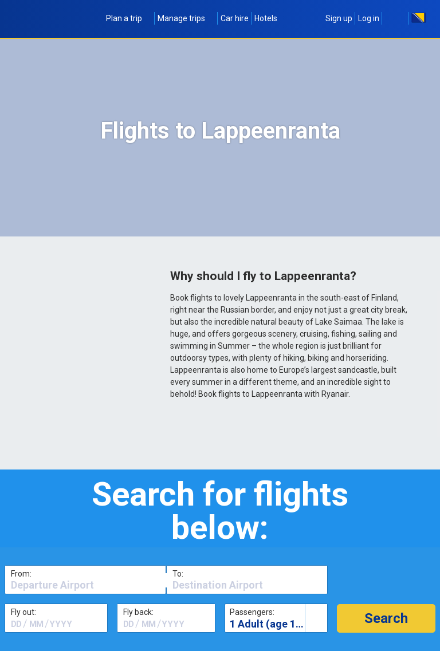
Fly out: (23, 612)
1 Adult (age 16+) (270, 624)
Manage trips (186, 18)
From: (21, 573)
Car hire (235, 18)
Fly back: (138, 612)
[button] (386, 618)
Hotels (265, 18)
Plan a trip (129, 18)
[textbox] (85, 585)
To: (177, 573)
